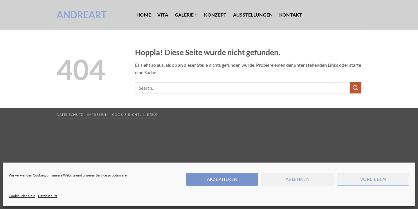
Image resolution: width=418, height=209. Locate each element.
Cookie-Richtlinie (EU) (134, 114)
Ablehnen (298, 179)
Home (143, 14)
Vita (162, 14)
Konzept (215, 14)
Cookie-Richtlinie (22, 196)
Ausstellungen (253, 14)
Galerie (186, 14)
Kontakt (290, 14)
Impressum (98, 114)
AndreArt (82, 14)
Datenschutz (47, 196)
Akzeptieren (222, 179)
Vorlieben (373, 179)
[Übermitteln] (355, 87)
